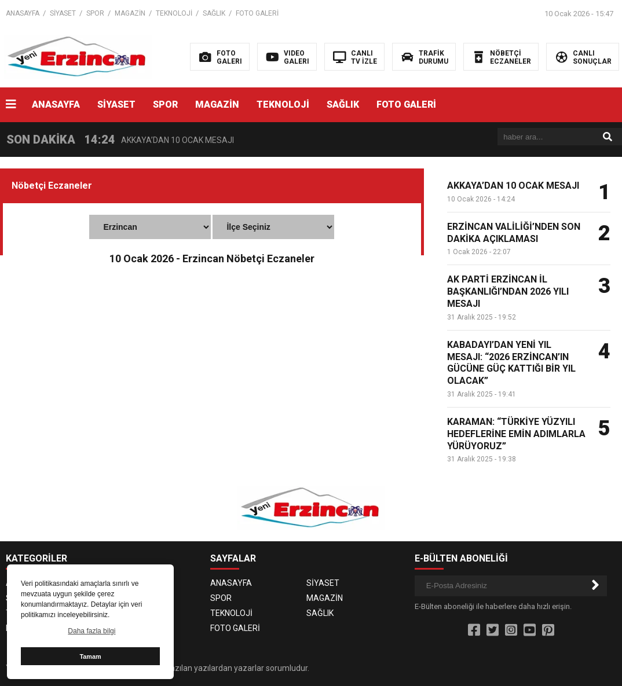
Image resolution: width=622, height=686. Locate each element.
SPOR (95, 13)
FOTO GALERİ (257, 13)
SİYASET (63, 13)
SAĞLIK (214, 13)
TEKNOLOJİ (174, 13)
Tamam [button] (90, 656)
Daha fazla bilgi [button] (91, 631)
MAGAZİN (130, 13)
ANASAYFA (22, 13)
